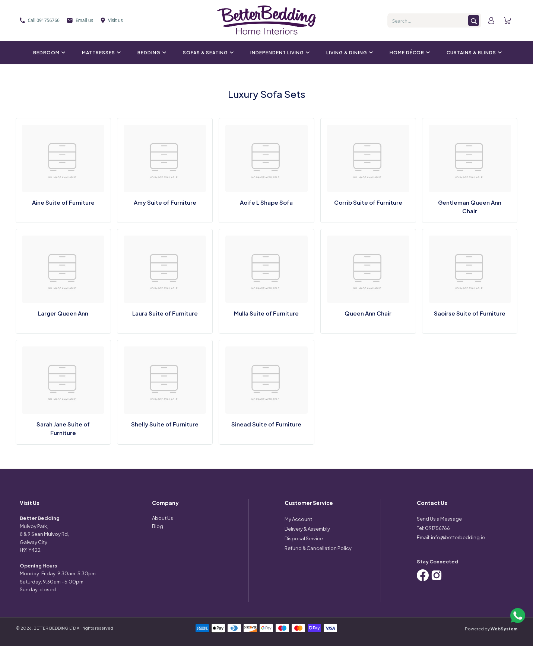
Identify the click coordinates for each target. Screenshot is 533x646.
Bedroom (48, 52)
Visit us (112, 20)
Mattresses (100, 52)
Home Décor (409, 52)
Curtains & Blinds (473, 52)
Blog (157, 526)
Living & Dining (348, 52)
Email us (80, 20)
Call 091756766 (40, 20)
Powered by (491, 628)
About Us (162, 518)
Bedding (150, 52)
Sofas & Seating (207, 52)
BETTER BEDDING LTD (55, 628)
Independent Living (279, 52)
